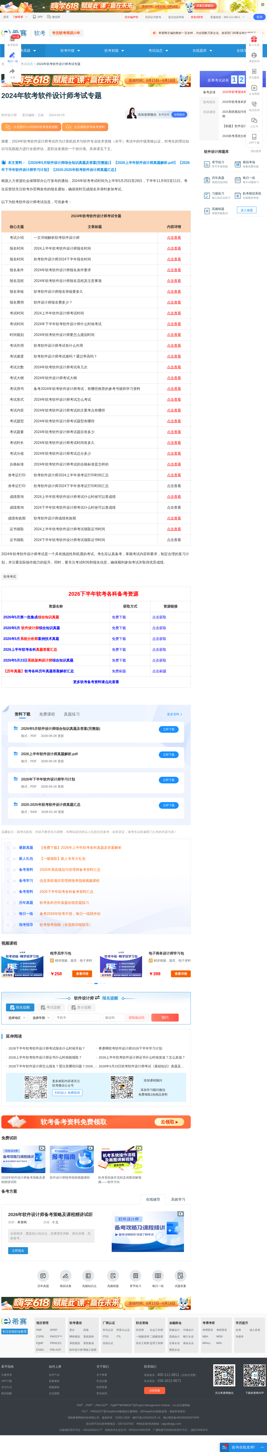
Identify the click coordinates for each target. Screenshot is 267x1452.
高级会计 (174, 1336)
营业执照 (101, 1393)
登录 (259, 17)
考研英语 (221, 1329)
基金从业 (188, 1343)
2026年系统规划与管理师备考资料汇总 (70, 870)
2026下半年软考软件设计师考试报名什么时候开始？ (47, 1048)
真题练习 (72, 714)
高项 (86, 1329)
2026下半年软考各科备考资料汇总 (66, 892)
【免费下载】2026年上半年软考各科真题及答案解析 (81, 847)
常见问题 (101, 1381)
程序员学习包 (60, 953)
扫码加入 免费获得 (67, 1092)
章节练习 (135, 1279)
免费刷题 (119, 671)
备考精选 (13, 40)
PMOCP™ (56, 1336)
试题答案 (180, 1279)
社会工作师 (156, 1329)
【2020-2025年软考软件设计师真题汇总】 (85, 170)
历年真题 (43, 1279)
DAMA (40, 1349)
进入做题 (247, 210)
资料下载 (22, 714)
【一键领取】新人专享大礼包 (62, 858)
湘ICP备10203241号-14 (146, 1417)
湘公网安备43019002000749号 (181, 1417)
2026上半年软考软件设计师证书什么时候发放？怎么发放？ (142, 1057)
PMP (39, 1329)
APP (37, 17)
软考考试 (10, 576)
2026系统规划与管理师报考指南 (242, 114)
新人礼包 (254, 41)
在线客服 (154, 1390)
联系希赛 (101, 1387)
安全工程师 (142, 1343)
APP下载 (254, 139)
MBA (205, 1336)
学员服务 (254, 74)
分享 (12, 74)
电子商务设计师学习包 (166, 953)
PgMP (39, 1343)
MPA (219, 1343)
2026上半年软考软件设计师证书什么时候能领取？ (45, 1057)
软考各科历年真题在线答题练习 (64, 903)
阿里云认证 (123, 1329)
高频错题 (113, 1279)
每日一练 (158, 1279)
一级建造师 (142, 1336)
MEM (219, 1336)
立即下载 (168, 729)
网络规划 (74, 1336)
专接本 (240, 1336)
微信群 (53, 17)
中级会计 (188, 1329)
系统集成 (88, 1343)
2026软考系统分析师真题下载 (242, 136)
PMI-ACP (55, 1349)
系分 (72, 1329)
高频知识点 (89, 1279)
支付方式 (6, 1387)
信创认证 (108, 1343)
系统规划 (74, 1343)
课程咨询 (254, 57)
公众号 (254, 122)
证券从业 (174, 1343)
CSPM (40, 1336)
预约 (165, 1017)
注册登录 (6, 1374)
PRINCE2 (55, 1343)
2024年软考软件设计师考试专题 (58, 64)
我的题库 (256, 151)
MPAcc (206, 1343)
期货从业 (174, 1349)
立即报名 (18, 1250)
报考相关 (209, 102)
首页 (6, 17)
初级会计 (174, 1329)
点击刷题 (159, 671)
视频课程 (54, 1387)
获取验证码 (136, 1017)
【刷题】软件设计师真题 (239, 126)
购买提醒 (6, 1393)
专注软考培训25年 (66, 33)
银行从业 (188, 1336)
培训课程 (209, 112)
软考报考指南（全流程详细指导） (66, 925)
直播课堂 (54, 1381)
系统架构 (88, 1336)
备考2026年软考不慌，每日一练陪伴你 (70, 914)
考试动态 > (29, 64)
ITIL (119, 1336)
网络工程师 (89, 1349)
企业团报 (254, 90)
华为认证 (108, 1329)
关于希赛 (101, 1374)
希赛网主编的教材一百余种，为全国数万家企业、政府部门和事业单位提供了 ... (209, 33)
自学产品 (54, 1374)
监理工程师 (156, 1343)
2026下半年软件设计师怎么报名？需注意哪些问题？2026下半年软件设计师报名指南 (70, 1066)
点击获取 (159, 617)
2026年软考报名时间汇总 (239, 92)
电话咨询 (254, 106)
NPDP (53, 1329)
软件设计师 (76, 1349)
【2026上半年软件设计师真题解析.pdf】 (145, 163)
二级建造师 (156, 1336)
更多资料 (173, 714)
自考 (238, 1329)
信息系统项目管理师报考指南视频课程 (70, 881)
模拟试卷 (66, 1279)
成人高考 (255, 1329)
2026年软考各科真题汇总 (239, 102)
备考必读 (209, 92)
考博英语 (207, 1329)
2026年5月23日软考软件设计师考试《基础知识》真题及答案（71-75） (151, 1066)
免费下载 (119, 617)
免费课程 (47, 714)
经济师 (140, 1329)
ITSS (106, 1336)
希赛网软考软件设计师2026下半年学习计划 (130, 1048)
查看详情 (82, 973)
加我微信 (179, 114)
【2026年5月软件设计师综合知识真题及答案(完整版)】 (69, 163)
